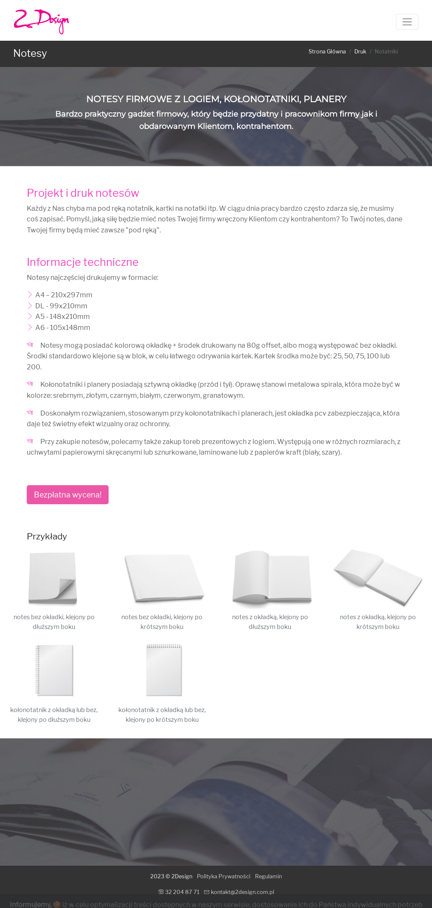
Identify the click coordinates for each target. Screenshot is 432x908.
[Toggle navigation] (407, 22)
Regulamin (268, 876)
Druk (360, 51)
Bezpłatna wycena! (67, 494)
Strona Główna (327, 51)
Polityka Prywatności (223, 876)
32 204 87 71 (178, 892)
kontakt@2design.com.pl (239, 892)
